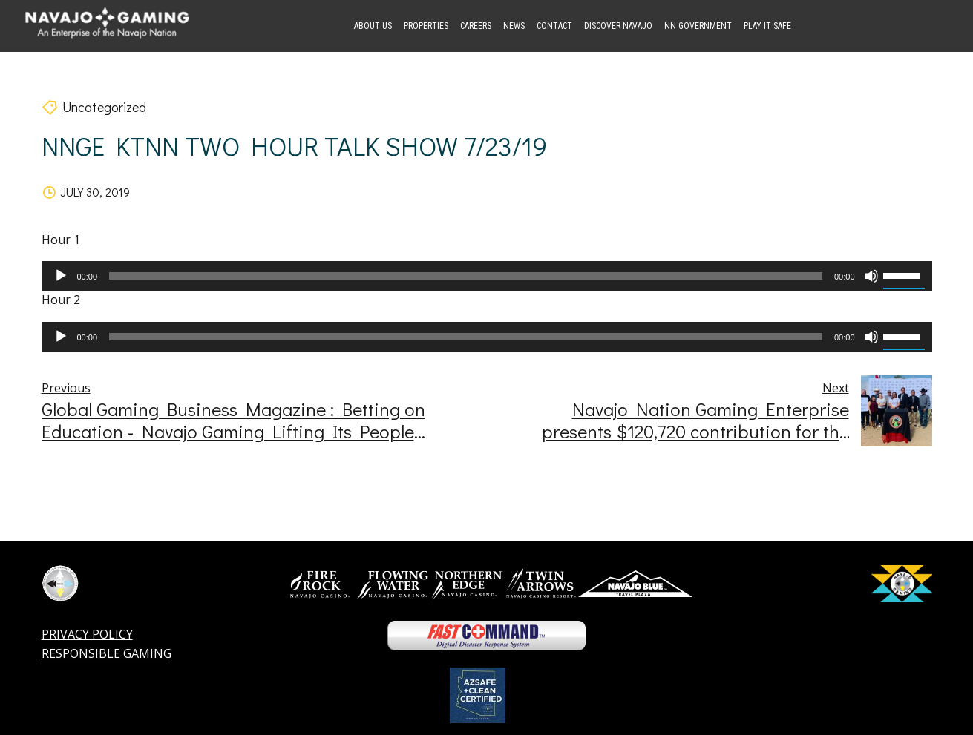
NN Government (698, 26)
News (514, 26)
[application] (487, 276)
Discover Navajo (618, 26)
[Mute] (871, 275)
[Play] (60, 275)
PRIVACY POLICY (87, 634)
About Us (373, 26)
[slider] (465, 276)
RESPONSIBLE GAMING (106, 653)
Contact (554, 26)
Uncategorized (104, 107)
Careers (475, 26)
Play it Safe (767, 26)
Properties (426, 26)
